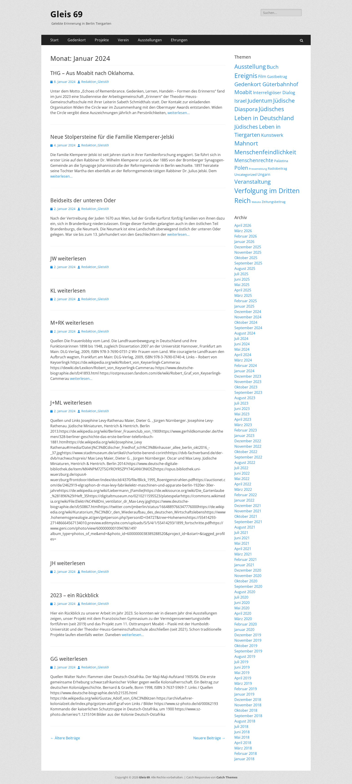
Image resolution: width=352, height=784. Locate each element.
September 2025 (248, 263)
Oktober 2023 (245, 387)
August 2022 (244, 462)
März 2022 (243, 489)
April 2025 (242, 290)
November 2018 (247, 705)
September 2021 (248, 521)
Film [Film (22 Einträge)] (262, 76)
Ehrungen (179, 39)
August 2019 (244, 656)
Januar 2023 (244, 435)
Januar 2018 (244, 758)
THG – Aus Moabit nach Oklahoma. (92, 73)
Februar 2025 (245, 300)
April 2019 (242, 678)
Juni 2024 (242, 343)
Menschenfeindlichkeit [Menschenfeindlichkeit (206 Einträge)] (265, 152)
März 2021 (243, 554)
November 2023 (247, 381)
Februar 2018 (245, 753)
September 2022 (248, 457)
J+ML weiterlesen (71, 403)
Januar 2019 (244, 694)
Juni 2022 (242, 473)
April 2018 (242, 742)
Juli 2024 (241, 338)
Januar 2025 (244, 306)
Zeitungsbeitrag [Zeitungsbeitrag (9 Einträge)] (274, 202)
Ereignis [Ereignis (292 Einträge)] (245, 75)
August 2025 (244, 268)
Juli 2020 (241, 597)
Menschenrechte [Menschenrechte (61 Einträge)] (253, 160)
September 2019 (248, 651)
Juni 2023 (242, 408)
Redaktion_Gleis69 (95, 81)
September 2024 (248, 327)
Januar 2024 (244, 370)
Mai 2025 (241, 284)
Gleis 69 (66, 14)
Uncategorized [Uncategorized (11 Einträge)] (245, 174)
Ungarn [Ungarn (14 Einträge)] (263, 174)
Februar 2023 (245, 430)
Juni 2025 (242, 279)
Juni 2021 (242, 537)
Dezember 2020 (247, 570)
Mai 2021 (241, 543)
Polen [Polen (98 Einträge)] (241, 167)
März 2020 (243, 618)
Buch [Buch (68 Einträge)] (273, 67)
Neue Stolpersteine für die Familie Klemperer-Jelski (112, 137)
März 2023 (243, 424)
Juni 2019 (242, 667)
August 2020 (244, 591)
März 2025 (243, 295)
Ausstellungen (150, 39)
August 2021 (244, 527)
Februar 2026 (245, 236)
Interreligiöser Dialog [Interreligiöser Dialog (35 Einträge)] (274, 92)
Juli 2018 (241, 726)
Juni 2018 (242, 731)
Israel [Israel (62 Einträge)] (240, 100)
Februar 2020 (245, 624)
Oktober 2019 (245, 645)
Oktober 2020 (245, 581)
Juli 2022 (241, 467)
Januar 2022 (244, 500)
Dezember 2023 (247, 376)
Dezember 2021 (247, 505)
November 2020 (247, 575)
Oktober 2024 (245, 322)
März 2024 (243, 360)
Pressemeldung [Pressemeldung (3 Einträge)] (258, 168)
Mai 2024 (241, 349)
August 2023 (244, 397)
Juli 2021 (241, 532)
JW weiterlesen (68, 258)
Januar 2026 (244, 241)
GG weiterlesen (68, 659)
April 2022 (242, 484)
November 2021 (247, 511)
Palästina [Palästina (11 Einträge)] (281, 161)
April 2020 (242, 613)
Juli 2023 (241, 403)
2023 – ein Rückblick (74, 595)
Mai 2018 (241, 737)
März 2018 (243, 748)
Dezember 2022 (247, 440)
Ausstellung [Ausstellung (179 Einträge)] (250, 66)
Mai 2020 (241, 608)
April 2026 (242, 225)
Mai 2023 (241, 414)
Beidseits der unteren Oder (83, 200)
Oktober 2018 (245, 710)
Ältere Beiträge (65, 738)
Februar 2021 (245, 559)
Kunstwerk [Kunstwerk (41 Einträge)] (272, 135)
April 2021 (242, 548)
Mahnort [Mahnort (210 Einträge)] (246, 143)
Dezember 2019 (247, 634)
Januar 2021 (244, 564)
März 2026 (243, 230)
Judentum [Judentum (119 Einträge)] (260, 100)
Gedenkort (77, 39)
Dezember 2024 (247, 311)
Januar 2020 (244, 629)
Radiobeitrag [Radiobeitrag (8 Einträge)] (277, 168)
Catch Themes (226, 777)
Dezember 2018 (247, 699)
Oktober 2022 (245, 451)
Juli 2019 (241, 661)
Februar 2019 (245, 688)
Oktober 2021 (245, 516)
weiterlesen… (178, 112)
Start (54, 39)
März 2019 (243, 683)
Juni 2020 (242, 602)
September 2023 (248, 392)
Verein (123, 39)
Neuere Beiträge (209, 738)
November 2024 (247, 317)
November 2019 (247, 640)
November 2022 (247, 446)
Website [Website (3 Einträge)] (256, 202)
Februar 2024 (245, 365)
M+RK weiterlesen (72, 323)
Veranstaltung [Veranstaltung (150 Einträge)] (252, 181)
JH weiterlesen (67, 563)
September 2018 (248, 715)
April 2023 (242, 419)
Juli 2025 (241, 273)
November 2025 (247, 252)
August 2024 (244, 333)
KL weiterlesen (68, 291)
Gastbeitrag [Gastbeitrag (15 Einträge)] (277, 76)
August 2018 (244, 721)
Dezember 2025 (247, 246)
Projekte (102, 39)
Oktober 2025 (245, 257)
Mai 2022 (241, 478)
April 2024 (242, 354)
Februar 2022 (245, 494)
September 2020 (248, 586)
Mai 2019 (241, 672)
